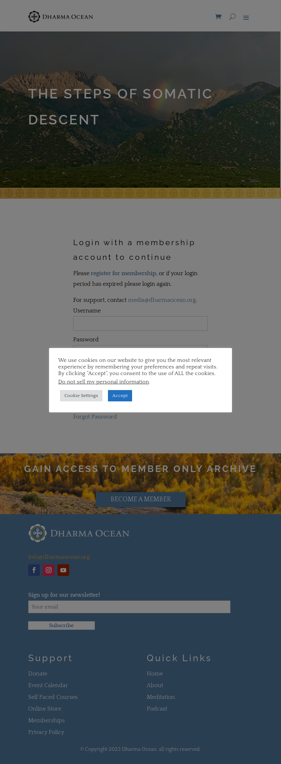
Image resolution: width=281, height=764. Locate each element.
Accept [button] (120, 395)
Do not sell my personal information (103, 382)
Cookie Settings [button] (81, 395)
